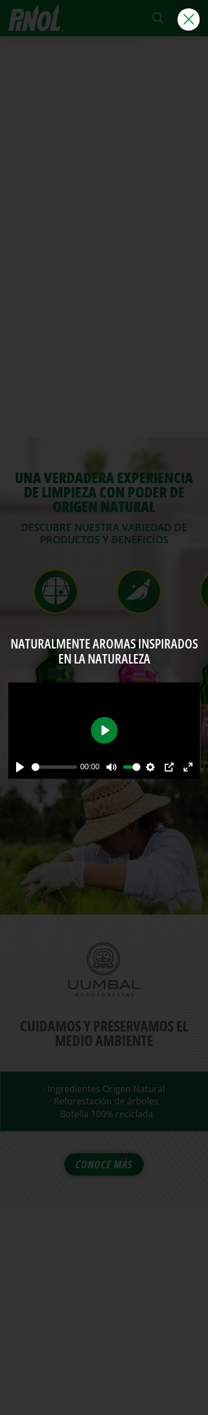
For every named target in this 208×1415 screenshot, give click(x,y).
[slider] (54, 767)
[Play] (20, 767)
